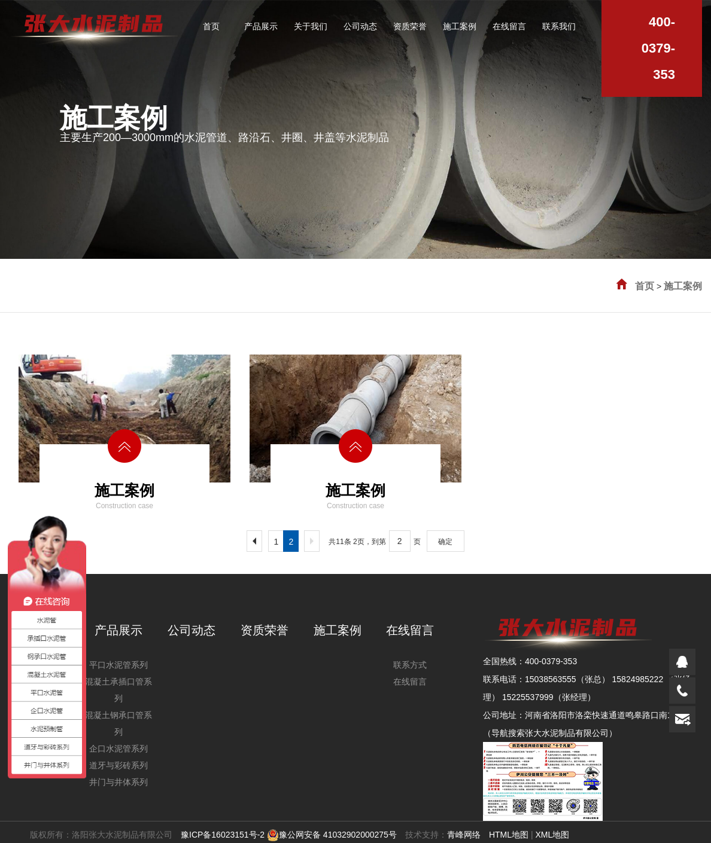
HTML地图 (508, 834)
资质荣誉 (264, 630)
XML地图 (552, 834)
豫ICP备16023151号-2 (223, 834)
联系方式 (410, 665)
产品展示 (118, 630)
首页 (644, 286)
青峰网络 (464, 834)
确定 (445, 541)
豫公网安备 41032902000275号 (332, 834)
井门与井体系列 (118, 782)
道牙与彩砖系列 (118, 765)
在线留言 (410, 630)
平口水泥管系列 (118, 665)
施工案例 (683, 286)
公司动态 (191, 630)
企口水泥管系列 (118, 748)
